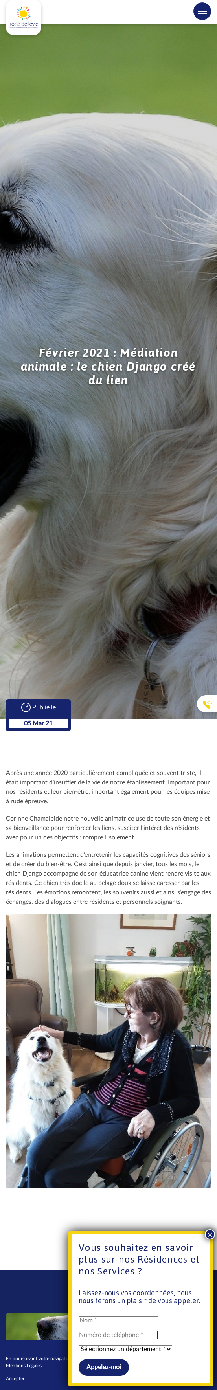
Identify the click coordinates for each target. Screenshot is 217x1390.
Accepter (15, 1378)
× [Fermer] (210, 1234)
